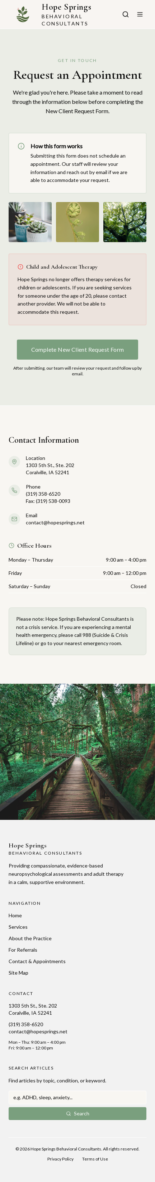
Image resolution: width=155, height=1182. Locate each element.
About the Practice (30, 938)
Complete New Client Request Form (77, 349)
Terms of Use (95, 1159)
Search (77, 1113)
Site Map (18, 973)
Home (15, 915)
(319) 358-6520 (26, 1024)
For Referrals (23, 950)
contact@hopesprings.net (38, 1031)
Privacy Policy (60, 1159)
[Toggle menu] (139, 14)
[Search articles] (125, 14)
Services (18, 927)
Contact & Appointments (37, 961)
